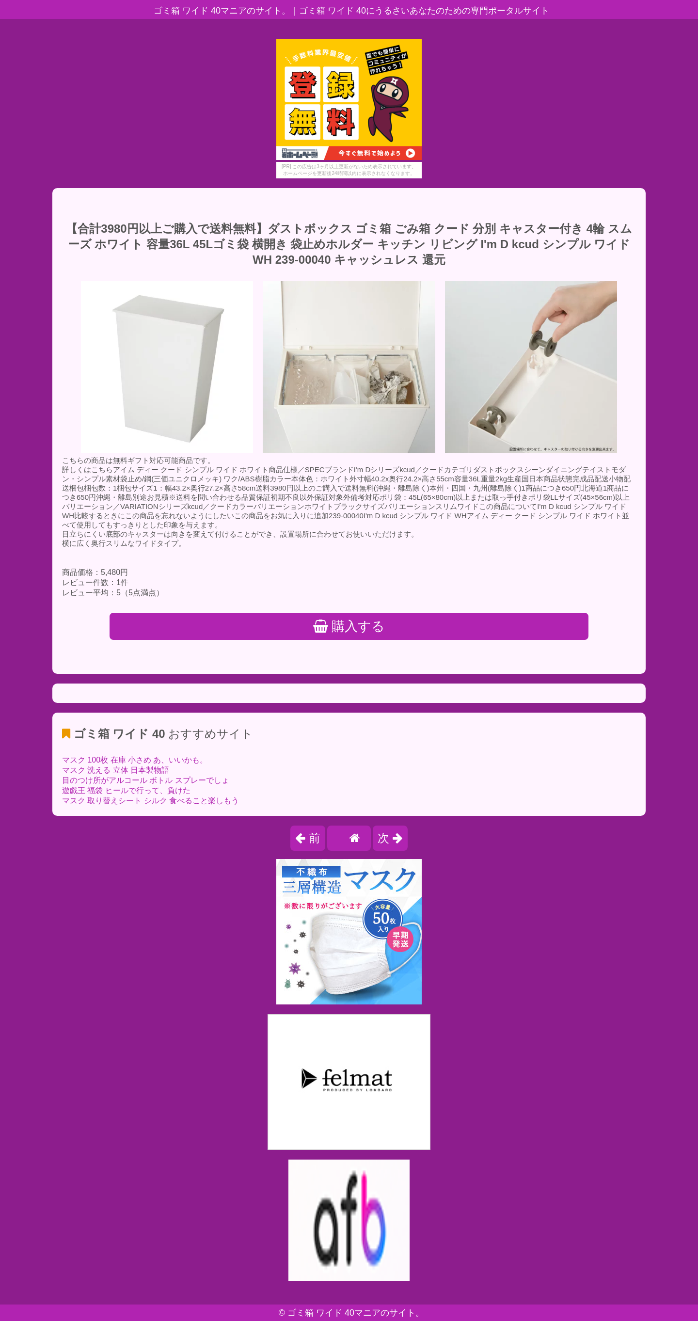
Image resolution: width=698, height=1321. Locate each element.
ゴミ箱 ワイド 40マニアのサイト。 (355, 1313)
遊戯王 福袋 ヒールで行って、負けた (126, 790)
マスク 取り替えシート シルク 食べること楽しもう (150, 800)
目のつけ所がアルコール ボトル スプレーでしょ (145, 780)
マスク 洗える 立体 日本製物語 (115, 770)
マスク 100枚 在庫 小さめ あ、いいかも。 (134, 760)
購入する (349, 626)
